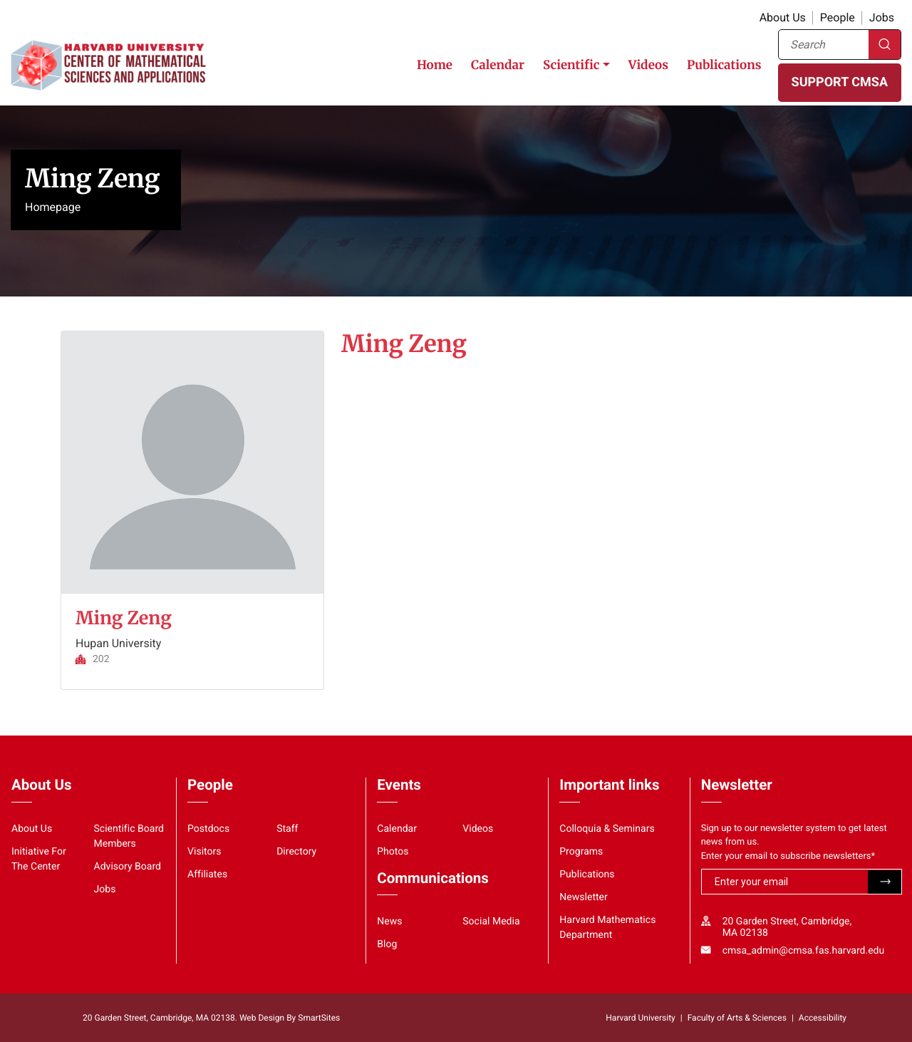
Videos (648, 65)
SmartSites (319, 1018)
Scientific (571, 65)
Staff (287, 829)
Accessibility (822, 1018)
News (389, 921)
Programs (581, 851)
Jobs (881, 17)
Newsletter (583, 897)
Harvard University (640, 1018)
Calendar (497, 65)
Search (885, 44)
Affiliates (207, 874)
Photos (392, 851)
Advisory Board (128, 866)
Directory (296, 851)
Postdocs (208, 829)
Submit (884, 882)
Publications (724, 65)
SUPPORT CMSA (840, 82)
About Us (783, 17)
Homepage (53, 207)
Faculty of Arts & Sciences (737, 1018)
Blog (387, 944)
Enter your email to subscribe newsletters (788, 856)
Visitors (204, 851)
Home (434, 65)
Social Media (490, 921)
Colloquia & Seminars (606, 829)
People (837, 17)
